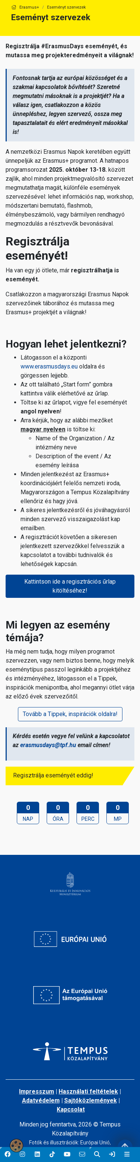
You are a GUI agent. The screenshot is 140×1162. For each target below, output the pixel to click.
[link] (112, 1154)
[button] (7, 1154)
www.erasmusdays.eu (49, 366)
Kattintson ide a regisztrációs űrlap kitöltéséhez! (70, 586)
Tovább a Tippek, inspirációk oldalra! (70, 714)
